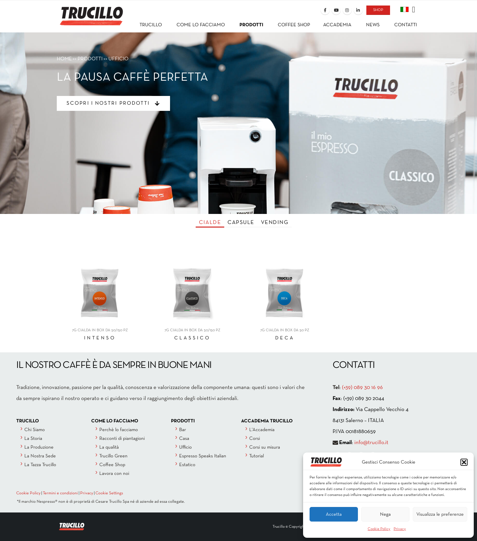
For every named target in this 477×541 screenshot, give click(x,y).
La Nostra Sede (40, 456)
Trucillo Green (113, 456)
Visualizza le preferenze (440, 514)
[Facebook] (325, 10)
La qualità (109, 447)
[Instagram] (347, 10)
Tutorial (256, 456)
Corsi (254, 438)
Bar (182, 430)
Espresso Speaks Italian (202, 456)
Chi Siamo (34, 430)
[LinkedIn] (358, 10)
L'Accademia (262, 430)
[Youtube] (336, 10)
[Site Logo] (90, 12)
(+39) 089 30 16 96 (362, 387)
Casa (184, 438)
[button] (464, 462)
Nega (385, 514)
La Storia (33, 438)
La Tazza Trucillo (40, 465)
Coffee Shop (112, 465)
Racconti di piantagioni (122, 438)
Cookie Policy (379, 529)
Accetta (334, 514)
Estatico (187, 465)
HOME (64, 59)
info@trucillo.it (371, 442)
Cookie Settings (109, 493)
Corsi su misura (264, 447)
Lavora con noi (114, 473)
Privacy (400, 529)
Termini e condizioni (60, 493)
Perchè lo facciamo (118, 430)
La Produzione (39, 447)
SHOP (378, 10)
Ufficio (185, 447)
